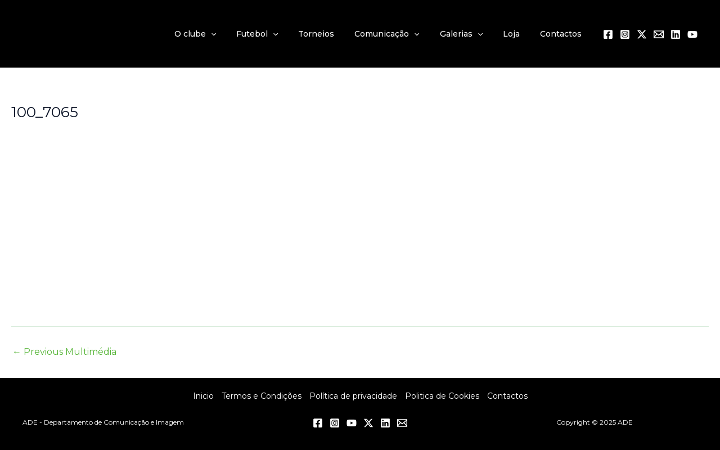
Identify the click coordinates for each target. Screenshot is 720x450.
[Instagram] (625, 34)
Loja (518, 34)
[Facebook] (608, 34)
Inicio (203, 396)
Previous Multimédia (64, 352)
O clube (224, 34)
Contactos (563, 34)
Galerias (472, 34)
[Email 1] (659, 34)
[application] (240, 34)
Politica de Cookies (442, 396)
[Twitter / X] (642, 34)
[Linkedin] (675, 34)
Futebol (282, 34)
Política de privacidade (353, 396)
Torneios (336, 34)
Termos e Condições (262, 396)
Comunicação (402, 34)
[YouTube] (692, 34)
